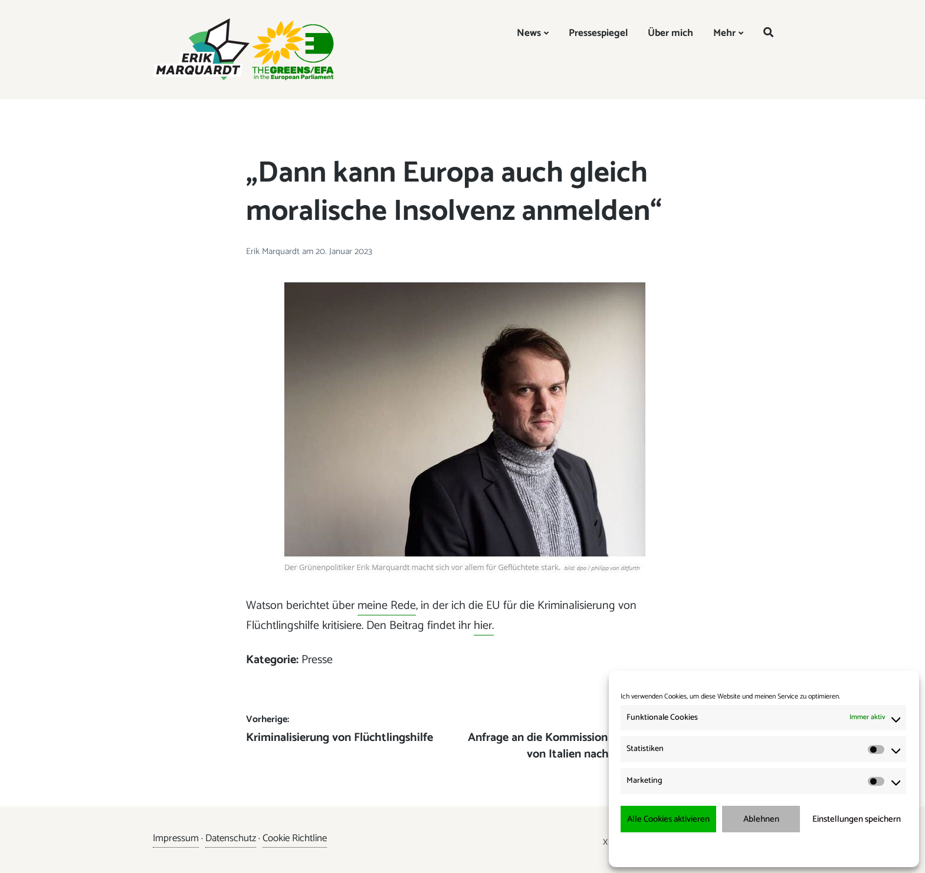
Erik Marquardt (274, 251)
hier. (484, 625)
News (529, 33)
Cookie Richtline (295, 838)
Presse (317, 660)
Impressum (826, 849)
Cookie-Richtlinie (710, 849)
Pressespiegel (598, 33)
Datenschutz (230, 838)
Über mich (670, 33)
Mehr (724, 33)
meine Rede (386, 605)
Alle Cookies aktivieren (668, 819)
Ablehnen (761, 819)
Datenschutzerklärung (772, 849)
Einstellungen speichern (856, 819)
